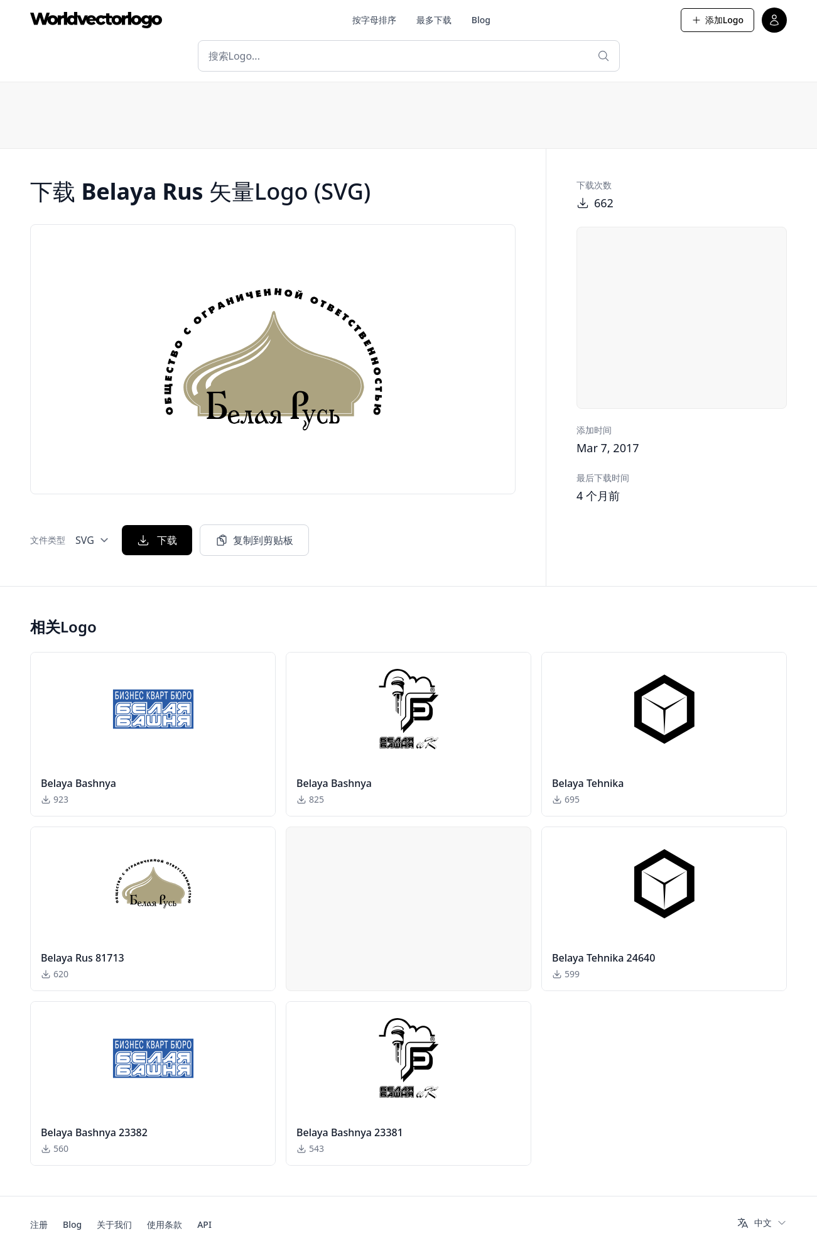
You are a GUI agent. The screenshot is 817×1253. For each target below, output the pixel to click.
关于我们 (114, 1224)
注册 (39, 1224)
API (204, 1224)
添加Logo (717, 20)
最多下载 (434, 20)
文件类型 (47, 540)
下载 (157, 540)
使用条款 (164, 1224)
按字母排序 (374, 20)
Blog (481, 20)
